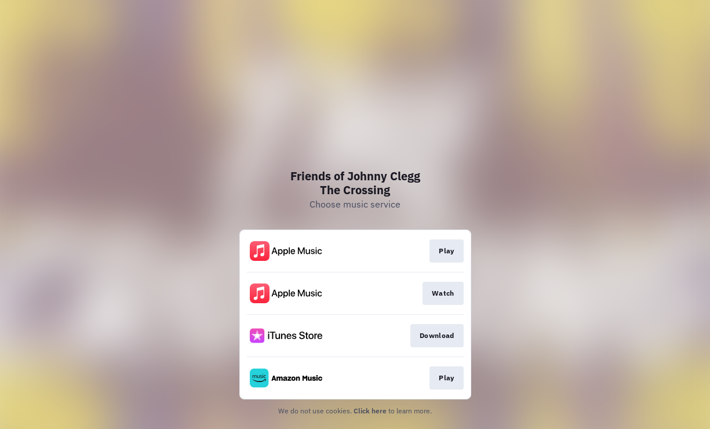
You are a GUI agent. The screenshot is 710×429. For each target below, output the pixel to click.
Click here (370, 410)
